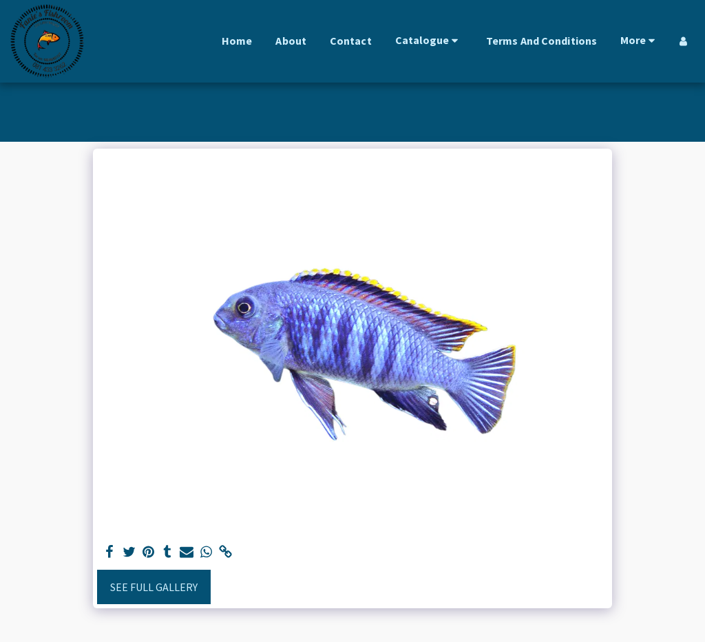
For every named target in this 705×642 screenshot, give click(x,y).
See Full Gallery (154, 587)
